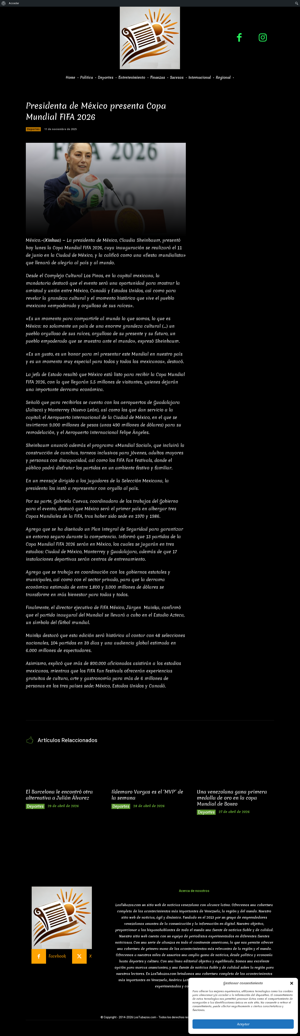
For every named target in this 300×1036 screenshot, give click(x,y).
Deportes (33, 129)
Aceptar (243, 1024)
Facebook (57, 956)
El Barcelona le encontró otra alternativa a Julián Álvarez (59, 795)
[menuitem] (3, 3)
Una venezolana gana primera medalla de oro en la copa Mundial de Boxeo (232, 798)
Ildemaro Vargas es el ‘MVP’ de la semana (147, 795)
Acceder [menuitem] (14, 3)
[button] (292, 983)
